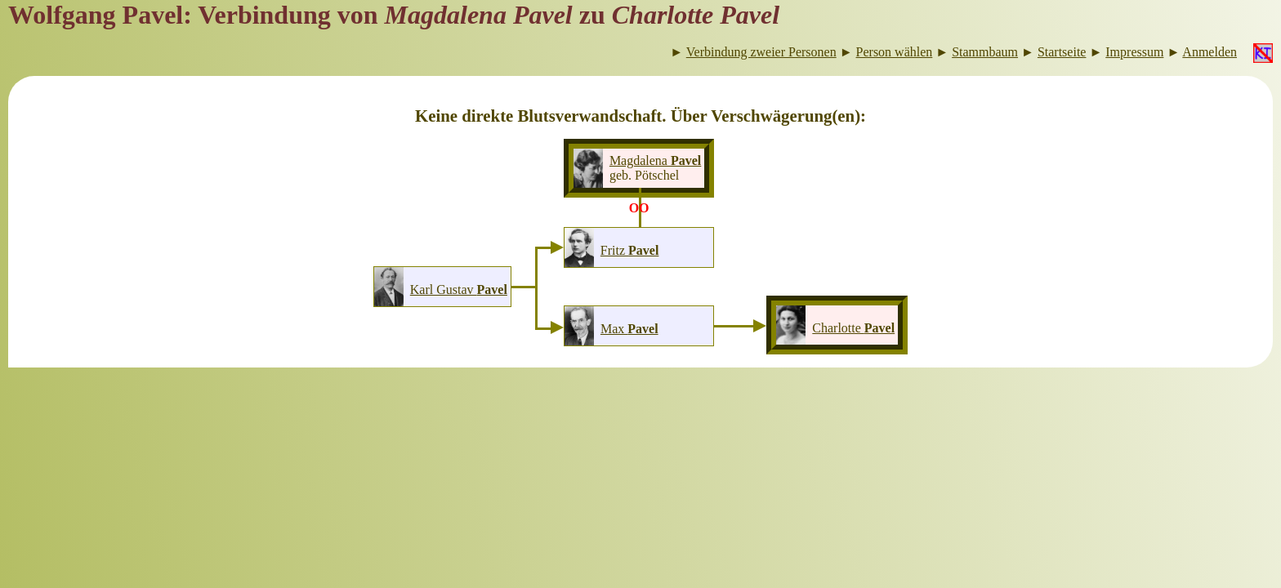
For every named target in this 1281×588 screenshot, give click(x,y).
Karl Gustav (458, 289)
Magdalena (655, 160)
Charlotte (853, 328)
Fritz (629, 250)
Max (629, 329)
